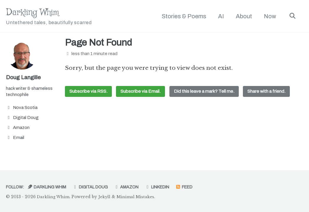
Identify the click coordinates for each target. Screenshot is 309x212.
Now (268, 16)
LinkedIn (168, 187)
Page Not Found (98, 43)
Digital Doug (97, 187)
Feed (198, 187)
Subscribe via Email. (141, 92)
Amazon (136, 187)
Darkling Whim (53, 16)
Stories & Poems (182, 16)
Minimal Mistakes (137, 196)
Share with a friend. (267, 92)
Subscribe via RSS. (88, 92)
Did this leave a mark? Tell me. (204, 92)
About (242, 16)
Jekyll (106, 196)
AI (220, 16)
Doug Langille (24, 77)
